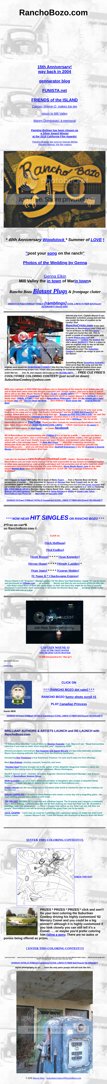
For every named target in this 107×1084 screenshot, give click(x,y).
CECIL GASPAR (12, 813)
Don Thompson (23, 758)
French (79, 482)
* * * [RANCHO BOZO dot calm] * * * (69, 689)
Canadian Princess (73, 704)
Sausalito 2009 (55, 494)
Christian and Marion (41, 417)
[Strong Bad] (61, 307)
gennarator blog (54, 81)
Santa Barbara (58, 491)
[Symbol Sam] (12, 767)
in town (54, 281)
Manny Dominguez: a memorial (54, 120)
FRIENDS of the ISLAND (54, 100)
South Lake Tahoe (86, 491)
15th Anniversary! (54, 67)
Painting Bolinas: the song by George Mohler (55, 142)
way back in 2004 (54, 71)
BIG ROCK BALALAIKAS (16, 489)
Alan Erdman (16, 762)
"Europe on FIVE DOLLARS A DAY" (76, 414)
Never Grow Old (73, 401)
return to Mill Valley (54, 113)
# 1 (84, 487)
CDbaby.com (29, 583)
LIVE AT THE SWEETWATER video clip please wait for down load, (55, 650)
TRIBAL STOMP (24, 398)
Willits (71, 491)
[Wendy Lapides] (68, 563)
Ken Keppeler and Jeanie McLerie (52, 751)
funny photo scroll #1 (80, 697)
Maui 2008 (40, 494)
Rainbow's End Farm (37, 449)
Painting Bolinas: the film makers (55, 144)
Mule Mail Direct (50, 442)
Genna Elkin (55, 276)
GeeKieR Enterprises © (66, 447)
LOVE (96, 239)
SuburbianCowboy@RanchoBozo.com (63, 1078)
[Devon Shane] (37, 563)
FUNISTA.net (54, 90)
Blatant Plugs (50, 291)
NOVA (77, 419)
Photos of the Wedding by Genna (55, 262)
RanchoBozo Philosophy (59, 398)
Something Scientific (94, 363)
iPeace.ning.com (82, 338)
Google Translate (92, 485)
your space (36, 428)
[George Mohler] (68, 570)
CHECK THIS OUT (83, 877)
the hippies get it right (92, 398)
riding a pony (55, 934)
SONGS (85, 340)
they (16, 401)
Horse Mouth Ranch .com (75, 466)
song (52, 253)
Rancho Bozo (18, 469)
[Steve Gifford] (12, 788)
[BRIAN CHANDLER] (14, 794)
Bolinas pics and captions (17, 491)
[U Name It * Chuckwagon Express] (55, 576)
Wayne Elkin (38, 1078)
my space (91, 425)
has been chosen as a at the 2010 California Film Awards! (54, 133)
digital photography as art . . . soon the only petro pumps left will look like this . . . (54, 967)
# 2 (93, 487)
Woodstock (54, 239)
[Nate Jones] (39, 570)
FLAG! (54, 394)
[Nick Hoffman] (55, 543)
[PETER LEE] (11, 801)
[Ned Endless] (55, 550)
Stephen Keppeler (56, 744)
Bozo (87, 328)
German (61, 482)
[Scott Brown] (39, 556)
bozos (96, 331)
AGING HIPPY (67, 394)
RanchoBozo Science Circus (27, 776)
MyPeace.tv (71, 340)
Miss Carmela (59, 422)
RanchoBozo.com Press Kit (18, 494)
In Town (22, 480)
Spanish (50, 482)
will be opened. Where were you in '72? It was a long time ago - (51, 413)
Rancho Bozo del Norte (35, 401)
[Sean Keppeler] (69, 556)
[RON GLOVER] (12, 781)
